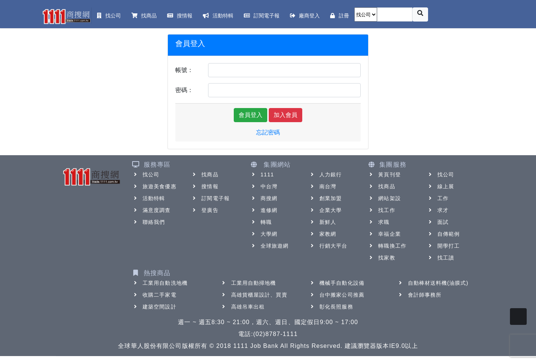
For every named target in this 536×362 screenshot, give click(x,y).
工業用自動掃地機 (248, 283)
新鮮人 (322, 222)
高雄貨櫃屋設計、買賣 (254, 295)
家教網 (322, 234)
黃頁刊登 (384, 174)
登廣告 (204, 210)
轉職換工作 (387, 246)
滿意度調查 (151, 210)
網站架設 (384, 198)
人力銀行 (325, 174)
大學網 (263, 234)
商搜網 (263, 198)
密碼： (184, 90)
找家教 (381, 258)
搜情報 (204, 186)
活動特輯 (148, 198)
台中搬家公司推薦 (336, 295)
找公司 (145, 174)
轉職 (261, 222)
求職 (378, 222)
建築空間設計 (154, 307)
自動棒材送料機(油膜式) (433, 283)
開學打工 (443, 246)
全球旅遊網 (269, 246)
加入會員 (285, 115)
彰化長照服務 (331, 307)
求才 (438, 210)
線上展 (440, 186)
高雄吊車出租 (243, 307)
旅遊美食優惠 (154, 186)
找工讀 (440, 258)
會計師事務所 (420, 295)
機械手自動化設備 (336, 283)
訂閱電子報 (210, 198)
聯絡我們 (148, 222)
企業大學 (325, 210)
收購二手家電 (154, 295)
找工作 (381, 210)
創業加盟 (325, 198)
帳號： (184, 70)
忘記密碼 (268, 132)
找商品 (204, 174)
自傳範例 (443, 234)
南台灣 (322, 186)
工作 (438, 198)
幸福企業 (384, 234)
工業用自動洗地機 (160, 283)
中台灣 (263, 186)
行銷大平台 (328, 246)
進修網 (263, 210)
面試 (438, 222)
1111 (262, 174)
